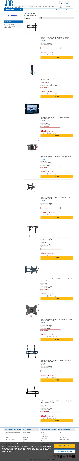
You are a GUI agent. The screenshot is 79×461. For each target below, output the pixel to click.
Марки (28, 13)
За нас (42, 432)
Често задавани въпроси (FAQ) (13, 432)
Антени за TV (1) (9, 24)
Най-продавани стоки (64, 439)
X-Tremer (43, 40)
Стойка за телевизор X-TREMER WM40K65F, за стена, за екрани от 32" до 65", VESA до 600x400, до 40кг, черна (55, 38)
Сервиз (7, 437)
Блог (60, 432)
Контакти (43, 434)
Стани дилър (44, 438)
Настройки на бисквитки (64, 451)
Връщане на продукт (11, 439)
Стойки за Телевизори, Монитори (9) (10, 26)
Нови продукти (62, 437)
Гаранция (8, 435)
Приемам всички (64, 446)
